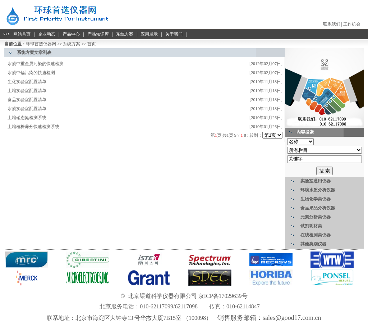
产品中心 (71, 34)
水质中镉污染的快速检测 (31, 72)
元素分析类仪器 (315, 216)
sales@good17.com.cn (292, 317)
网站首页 (22, 34)
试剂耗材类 (311, 225)
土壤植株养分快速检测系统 (33, 126)
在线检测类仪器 (315, 234)
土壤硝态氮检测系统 (27, 117)
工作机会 (351, 24)
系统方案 (124, 34)
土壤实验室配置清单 (27, 90)
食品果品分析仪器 (317, 207)
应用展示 (149, 34)
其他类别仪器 (313, 243)
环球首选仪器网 (41, 43)
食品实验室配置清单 (27, 99)
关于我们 (174, 34)
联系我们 (331, 24)
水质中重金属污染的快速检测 (36, 63)
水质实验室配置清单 (27, 108)
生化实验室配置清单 (27, 81)
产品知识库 (98, 34)
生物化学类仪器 (315, 199)
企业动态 (46, 34)
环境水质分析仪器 (317, 190)
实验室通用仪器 (315, 181)
